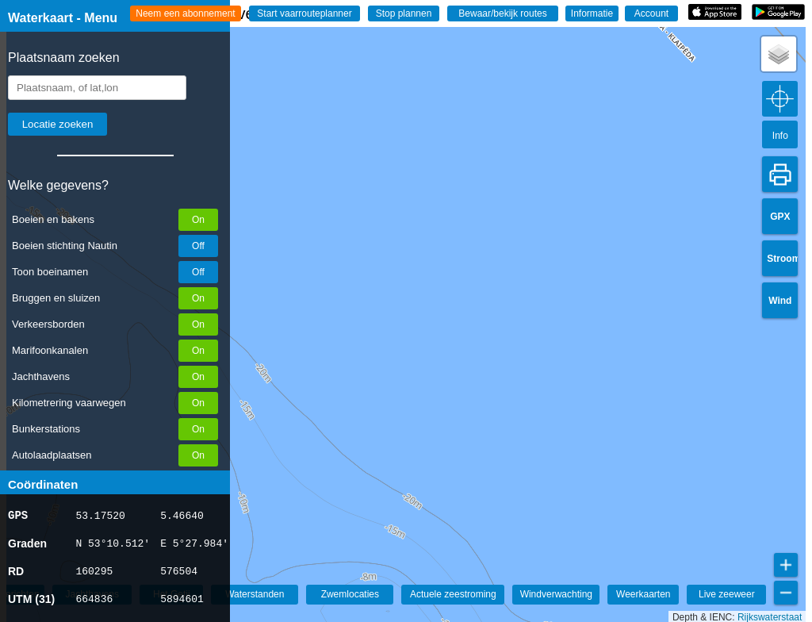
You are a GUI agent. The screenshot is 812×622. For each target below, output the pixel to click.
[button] (778, 53)
